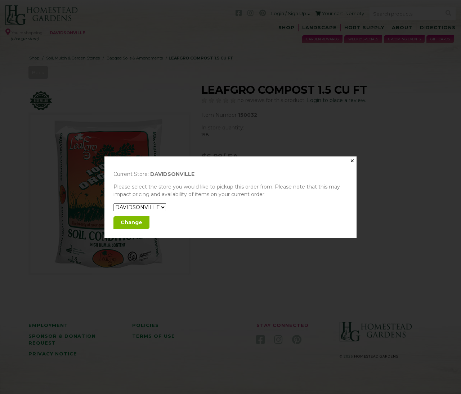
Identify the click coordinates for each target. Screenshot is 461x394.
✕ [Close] (352, 161)
